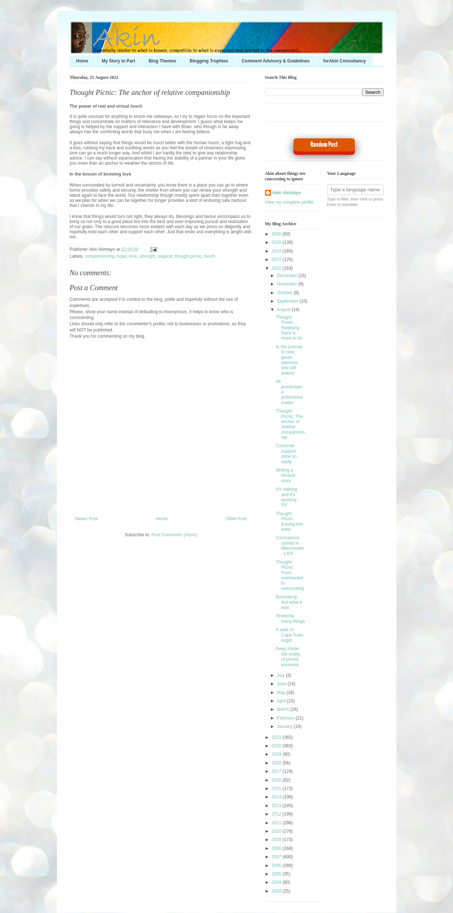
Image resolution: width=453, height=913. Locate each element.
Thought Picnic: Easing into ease (289, 521)
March (283, 709)
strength (147, 256)
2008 (277, 848)
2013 (277, 805)
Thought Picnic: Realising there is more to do (289, 328)
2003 (277, 891)
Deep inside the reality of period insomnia (288, 656)
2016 (277, 780)
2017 (277, 771)
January (285, 726)
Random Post (324, 144)
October (285, 292)
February (286, 718)
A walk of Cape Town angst (289, 635)
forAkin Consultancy (344, 61)
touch (209, 256)
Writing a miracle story (285, 475)
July (281, 675)
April (282, 700)
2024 (277, 251)
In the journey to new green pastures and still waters (289, 360)
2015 (277, 788)
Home (82, 61)
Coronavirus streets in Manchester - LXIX (290, 545)
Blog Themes (162, 61)
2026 (277, 234)
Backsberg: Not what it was (289, 602)
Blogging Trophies (209, 61)
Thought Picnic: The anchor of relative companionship (150, 92)
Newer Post (86, 518)
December (287, 275)
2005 (277, 873)
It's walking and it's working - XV (287, 497)
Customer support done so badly (286, 453)
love (133, 256)
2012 (277, 814)
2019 (277, 754)
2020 (277, 745)
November (287, 284)
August (284, 309)
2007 (277, 856)
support (165, 256)
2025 (277, 242)
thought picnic (188, 256)
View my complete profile (289, 202)
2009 (277, 839)
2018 (277, 763)
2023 (277, 259)
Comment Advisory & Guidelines (276, 61)
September (288, 301)
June (282, 683)
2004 (277, 882)
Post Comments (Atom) (174, 534)
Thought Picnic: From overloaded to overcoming (290, 575)
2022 (277, 268)
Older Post (236, 518)
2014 (277, 796)
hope (122, 256)
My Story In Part (118, 61)
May (281, 692)
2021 (277, 737)
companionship (100, 256)
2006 (277, 865)
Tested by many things (290, 618)
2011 (277, 822)
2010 (277, 831)
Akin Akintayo (287, 192)
